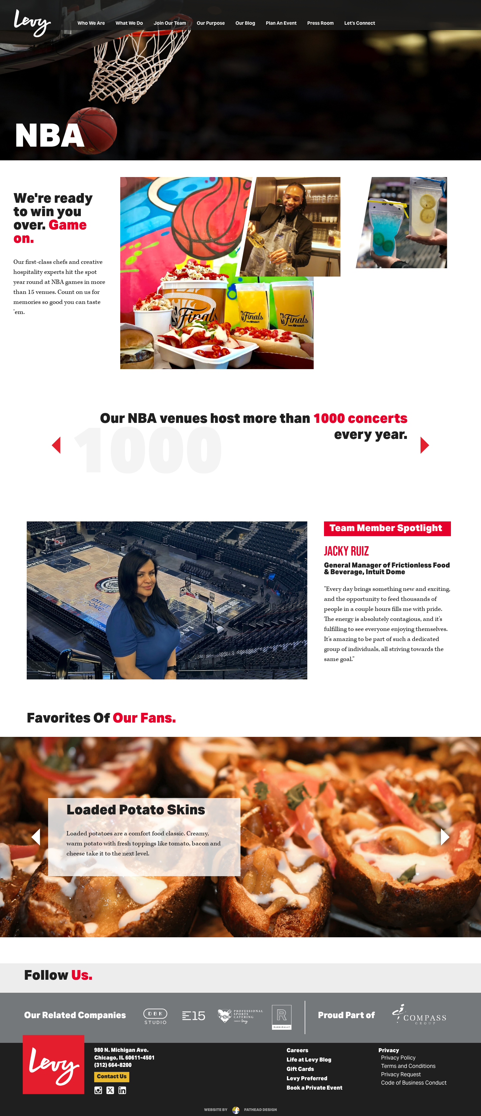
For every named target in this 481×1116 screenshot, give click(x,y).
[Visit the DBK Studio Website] (155, 1016)
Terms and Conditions (408, 1066)
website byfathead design (240, 1110)
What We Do (129, 23)
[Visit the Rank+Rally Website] (282, 1017)
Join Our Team (170, 23)
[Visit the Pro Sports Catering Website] (240, 1016)
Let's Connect (359, 23)
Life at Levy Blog (309, 1060)
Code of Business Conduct (414, 1083)
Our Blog (245, 23)
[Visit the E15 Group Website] (194, 1015)
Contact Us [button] (112, 1077)
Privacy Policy (398, 1058)
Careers (297, 1051)
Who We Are (91, 23)
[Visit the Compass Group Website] (419, 1013)
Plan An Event (281, 23)
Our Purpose (211, 23)
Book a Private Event (314, 1088)
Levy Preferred (307, 1079)
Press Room (320, 23)
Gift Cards (300, 1069)
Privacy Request (401, 1075)
